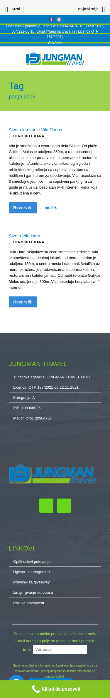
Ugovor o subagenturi (31, 572)
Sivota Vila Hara (24, 235)
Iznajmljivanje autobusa (33, 592)
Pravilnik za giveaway (31, 582)
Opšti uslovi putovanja (23, 26)
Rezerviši (23, 207)
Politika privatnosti (28, 603)
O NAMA (55, 43)
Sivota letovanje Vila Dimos (35, 129)
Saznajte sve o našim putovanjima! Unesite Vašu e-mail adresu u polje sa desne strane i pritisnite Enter (55, 642)
